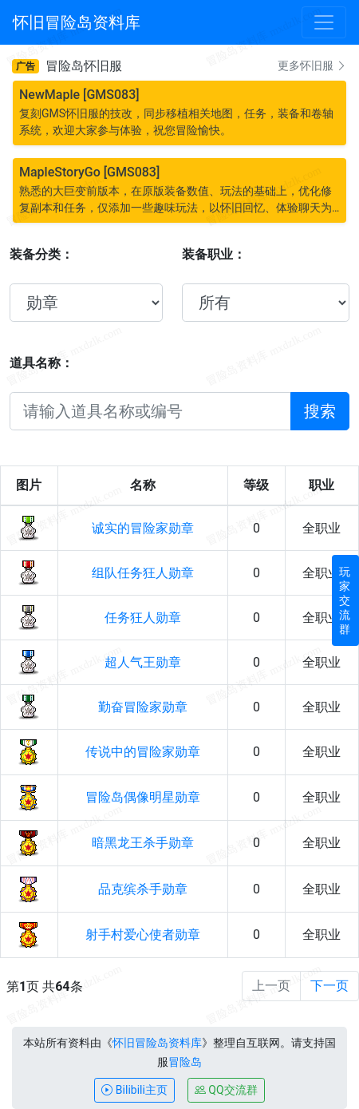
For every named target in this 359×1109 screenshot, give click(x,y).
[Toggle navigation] (324, 22)
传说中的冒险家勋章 (142, 751)
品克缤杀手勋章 (142, 889)
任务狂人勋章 (143, 617)
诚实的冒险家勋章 (143, 528)
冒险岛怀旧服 (83, 65)
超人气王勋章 (143, 662)
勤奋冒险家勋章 (142, 707)
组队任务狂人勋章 (143, 572)
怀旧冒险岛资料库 (157, 1042)
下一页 (329, 985)
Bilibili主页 (134, 1089)
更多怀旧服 (312, 65)
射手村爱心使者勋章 (142, 934)
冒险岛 (185, 1062)
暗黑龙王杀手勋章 (143, 842)
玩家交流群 (344, 600)
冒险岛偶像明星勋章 (142, 797)
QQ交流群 (226, 1089)
